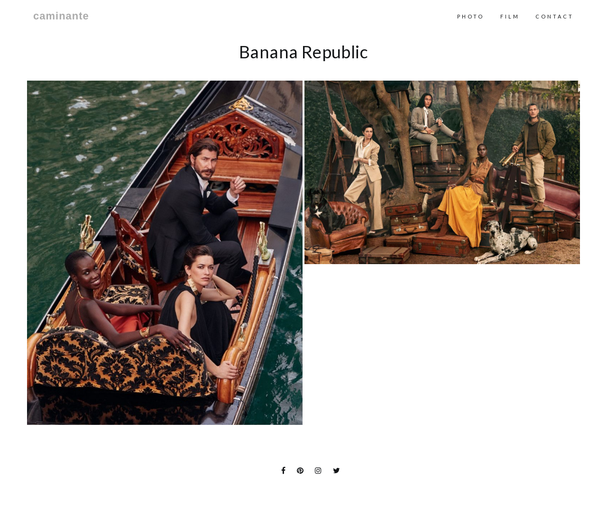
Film (510, 16)
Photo (470, 16)
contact (554, 16)
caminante (61, 16)
